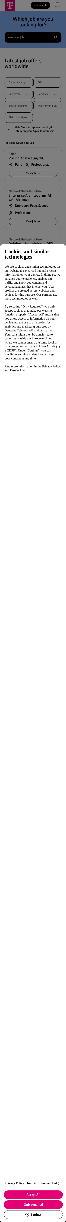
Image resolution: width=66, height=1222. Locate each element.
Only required (33, 1204)
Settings (33, 1214)
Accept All (33, 1194)
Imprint (32, 1183)
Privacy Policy (14, 1183)
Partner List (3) (50, 1183)
